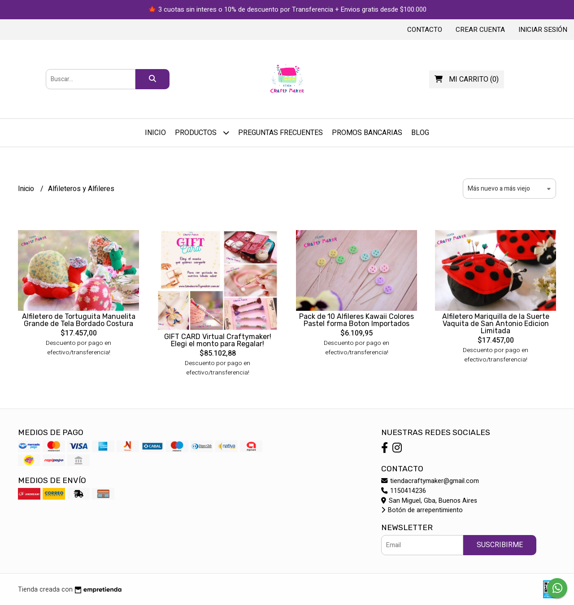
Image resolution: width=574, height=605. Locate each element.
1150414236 (403, 491)
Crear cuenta (480, 30)
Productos (202, 132)
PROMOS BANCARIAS (367, 132)
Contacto (424, 30)
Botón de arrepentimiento (422, 510)
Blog (420, 132)
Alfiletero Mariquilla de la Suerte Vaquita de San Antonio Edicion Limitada (495, 323)
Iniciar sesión (542, 30)
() (467, 79)
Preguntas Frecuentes (280, 132)
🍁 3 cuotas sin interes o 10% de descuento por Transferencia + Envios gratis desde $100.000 (287, 9)
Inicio (155, 132)
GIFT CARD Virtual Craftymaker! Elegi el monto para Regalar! (217, 340)
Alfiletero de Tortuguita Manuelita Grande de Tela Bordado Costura (78, 320)
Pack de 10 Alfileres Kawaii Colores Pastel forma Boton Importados (356, 320)
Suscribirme (500, 545)
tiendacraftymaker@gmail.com (430, 481)
